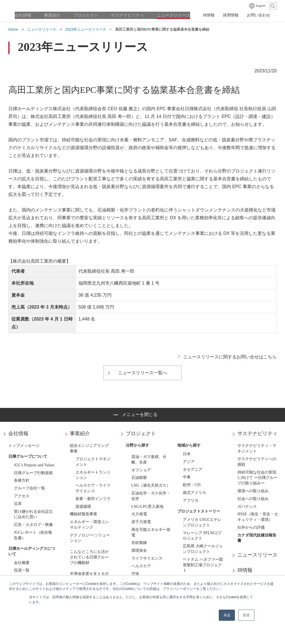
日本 (187, 454)
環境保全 (139, 550)
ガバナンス (247, 506)
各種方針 (22, 480)
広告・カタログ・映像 (33, 525)
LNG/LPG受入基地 (147, 506)
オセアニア (192, 469)
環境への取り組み (253, 491)
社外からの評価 (251, 527)
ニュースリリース (257, 555)
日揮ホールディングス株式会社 (36, 5)
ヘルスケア (141, 566)
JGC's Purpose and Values (34, 465)
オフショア (141, 470)
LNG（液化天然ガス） (151, 485)
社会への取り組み (253, 499)
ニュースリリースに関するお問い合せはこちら (230, 356)
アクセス (22, 496)
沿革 (18, 504)
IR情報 (244, 570)
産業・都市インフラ (92, 499)
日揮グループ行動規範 (33, 473)
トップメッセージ (24, 446)
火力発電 (139, 514)
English (260, 5)
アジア (189, 462)
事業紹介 (80, 433)
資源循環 (83, 506)
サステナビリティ (257, 433)
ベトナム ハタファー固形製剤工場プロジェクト (203, 565)
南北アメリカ (194, 493)
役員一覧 (22, 570)
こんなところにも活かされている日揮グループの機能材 (89, 557)
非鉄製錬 (139, 543)
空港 (135, 574)
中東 (187, 477)
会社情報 (18, 433)
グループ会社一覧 (29, 488)
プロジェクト (141, 433)
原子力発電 (141, 522)
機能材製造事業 (83, 514)
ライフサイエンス (147, 558)
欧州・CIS (192, 485)
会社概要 (22, 563)
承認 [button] (226, 615)
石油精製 (139, 478)
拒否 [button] (246, 615)
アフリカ (190, 500)
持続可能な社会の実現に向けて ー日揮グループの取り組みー (257, 478)
